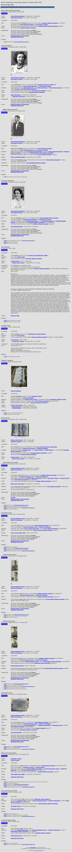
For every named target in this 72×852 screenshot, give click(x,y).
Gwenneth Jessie (18, 96)
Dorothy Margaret (32, 661)
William (44, 725)
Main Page (7, 7)
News (45, 7)
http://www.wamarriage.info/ (28, 240)
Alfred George (22, 830)
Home (2, 7)
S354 (5, 747)
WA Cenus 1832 (15, 315)
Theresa (16, 408)
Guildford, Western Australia (48, 475)
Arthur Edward (18, 16)
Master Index (20, 7)
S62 (5, 243)
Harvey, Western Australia (44, 154)
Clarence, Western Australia (39, 337)
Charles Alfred (55, 151)
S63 (5, 176)
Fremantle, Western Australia (27, 27)
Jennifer (21, 257)
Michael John (31, 399)
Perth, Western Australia (44, 148)
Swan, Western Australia (41, 722)
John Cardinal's (35, 850)
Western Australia (40, 728)
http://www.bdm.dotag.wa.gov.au (21, 41)
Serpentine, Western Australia (28, 729)
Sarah (49, 450)
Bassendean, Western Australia (52, 661)
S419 (5, 242)
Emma (16, 406)
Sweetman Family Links (17, 37)
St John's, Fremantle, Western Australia (25, 89)
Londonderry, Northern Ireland (58, 399)
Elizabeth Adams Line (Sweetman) (20, 35)
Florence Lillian (35, 151)
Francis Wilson (47, 221)
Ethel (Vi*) (16, 469)
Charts (37, 7)
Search (52, 7)
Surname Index (13, 7)
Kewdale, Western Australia (43, 833)
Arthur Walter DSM (34, 768)
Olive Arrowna (56, 87)
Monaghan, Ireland (36, 396)
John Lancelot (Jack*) (31, 528)
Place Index (27, 7)
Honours (13, 497)
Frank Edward (31, 221)
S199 (5, 320)
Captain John (18, 262)
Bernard (16, 391)
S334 (5, 687)
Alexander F (53, 478)
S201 (5, 41)
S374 (5, 781)
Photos (41, 7)
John (21, 335)
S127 (5, 321)
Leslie (29, 725)
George (26, 450)
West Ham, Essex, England (42, 799)
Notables (32, 7)
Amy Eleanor (16, 17)
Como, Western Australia (38, 90)
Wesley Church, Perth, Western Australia (42, 153)
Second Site (40, 850)
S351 (5, 414)
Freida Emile (57, 725)
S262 (5, 412)
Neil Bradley (33, 847)
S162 (5, 240)
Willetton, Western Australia (40, 224)
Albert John (29, 87)
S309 (5, 549)
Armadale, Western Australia (49, 23)
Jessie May (21, 800)
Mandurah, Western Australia (42, 663)
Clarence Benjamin (18, 468)
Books (48, 7)
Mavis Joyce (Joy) (34, 478)
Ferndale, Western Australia (43, 481)
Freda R (65, 478)
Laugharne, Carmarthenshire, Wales (38, 255)
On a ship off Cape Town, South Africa (47, 447)
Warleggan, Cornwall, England (37, 334)
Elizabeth (16, 441)
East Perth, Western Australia (39, 402)
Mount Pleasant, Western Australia (48, 26)
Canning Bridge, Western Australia (36, 162)
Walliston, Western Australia (45, 596)
